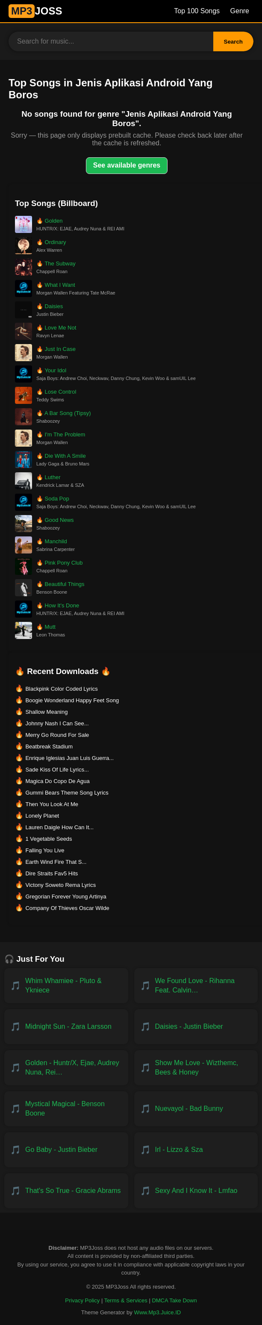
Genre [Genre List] (239, 11)
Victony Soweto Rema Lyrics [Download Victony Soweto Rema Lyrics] (60, 885)
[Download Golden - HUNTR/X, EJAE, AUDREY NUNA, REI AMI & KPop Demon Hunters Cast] (66, 1067)
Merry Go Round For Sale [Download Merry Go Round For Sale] (57, 735)
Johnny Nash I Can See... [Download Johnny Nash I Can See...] (56, 723)
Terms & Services (125, 1300)
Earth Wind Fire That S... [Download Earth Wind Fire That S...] (55, 862)
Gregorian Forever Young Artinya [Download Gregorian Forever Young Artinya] (65, 896)
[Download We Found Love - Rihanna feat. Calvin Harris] (196, 985)
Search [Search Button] (233, 41)
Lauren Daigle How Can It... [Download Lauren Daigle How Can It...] (59, 827)
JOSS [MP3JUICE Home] (35, 11)
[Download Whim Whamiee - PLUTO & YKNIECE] (66, 985)
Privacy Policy (82, 1300)
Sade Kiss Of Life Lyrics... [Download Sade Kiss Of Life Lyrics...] (56, 769)
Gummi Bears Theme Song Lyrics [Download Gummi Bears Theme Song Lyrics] (66, 792)
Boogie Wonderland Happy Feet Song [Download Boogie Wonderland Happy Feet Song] (72, 700)
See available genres (126, 165)
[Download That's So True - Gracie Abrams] (66, 1190)
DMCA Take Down (174, 1300)
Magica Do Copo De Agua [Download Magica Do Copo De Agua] (57, 781)
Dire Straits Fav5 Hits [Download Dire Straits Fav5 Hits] (51, 873)
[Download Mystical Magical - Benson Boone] (66, 1108)
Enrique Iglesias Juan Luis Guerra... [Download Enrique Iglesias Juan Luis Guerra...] (69, 758)
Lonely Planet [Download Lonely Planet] (42, 816)
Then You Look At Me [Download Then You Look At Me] (51, 804)
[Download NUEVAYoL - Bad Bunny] (196, 1108)
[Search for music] (111, 41)
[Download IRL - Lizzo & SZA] (196, 1149)
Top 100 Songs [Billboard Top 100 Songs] (197, 11)
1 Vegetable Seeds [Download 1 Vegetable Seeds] (48, 839)
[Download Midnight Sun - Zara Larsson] (66, 1026)
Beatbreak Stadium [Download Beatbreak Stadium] (49, 746)
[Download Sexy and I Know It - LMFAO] (196, 1190)
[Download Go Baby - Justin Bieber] (66, 1149)
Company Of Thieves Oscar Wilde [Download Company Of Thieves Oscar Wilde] (67, 908)
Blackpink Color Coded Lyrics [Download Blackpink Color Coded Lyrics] (61, 689)
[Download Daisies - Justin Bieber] (196, 1026)
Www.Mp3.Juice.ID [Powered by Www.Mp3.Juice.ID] (157, 1312)
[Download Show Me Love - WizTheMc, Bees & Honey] (196, 1067)
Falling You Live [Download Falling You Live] (44, 850)
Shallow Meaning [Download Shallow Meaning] (46, 712)
